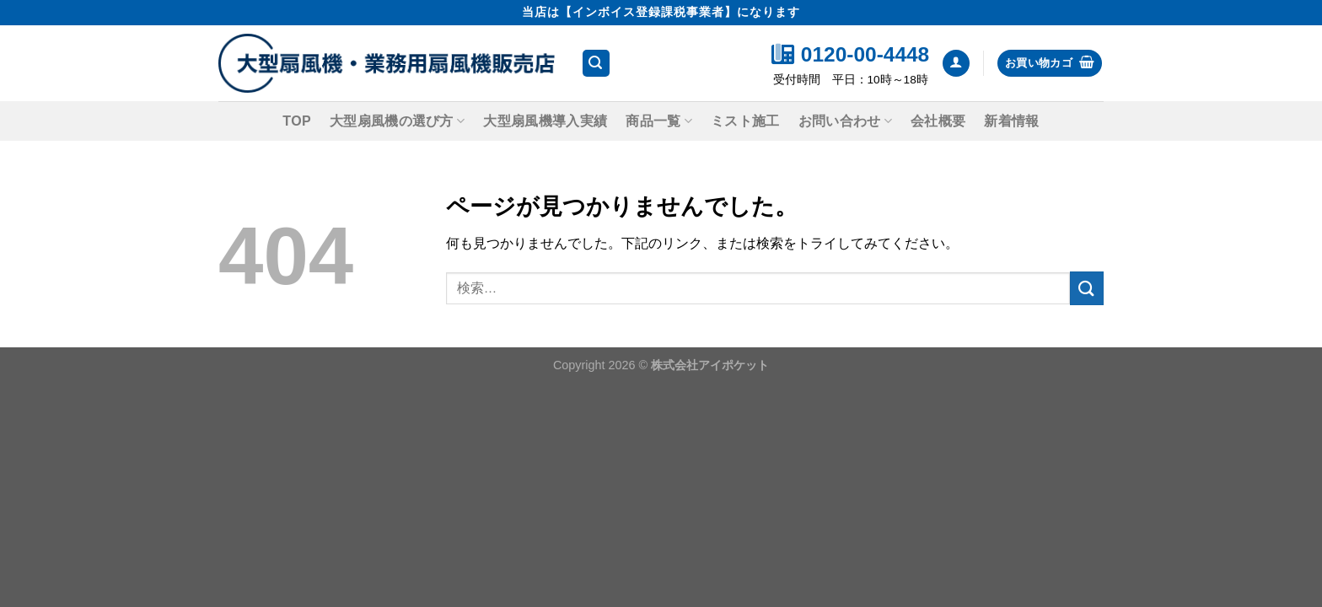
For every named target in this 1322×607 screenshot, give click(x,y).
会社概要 (938, 121)
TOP (296, 121)
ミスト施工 (745, 121)
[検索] (596, 64)
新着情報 (1011, 121)
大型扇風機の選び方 (397, 121)
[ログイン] (956, 64)
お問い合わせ (845, 121)
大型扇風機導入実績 (545, 121)
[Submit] (1087, 287)
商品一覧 (659, 121)
